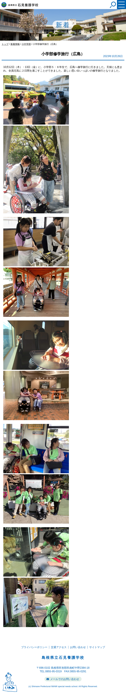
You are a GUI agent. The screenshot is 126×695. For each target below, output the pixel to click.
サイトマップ (97, 647)
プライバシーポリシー (34, 647)
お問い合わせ (78, 647)
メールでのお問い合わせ (64, 679)
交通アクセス (59, 647)
